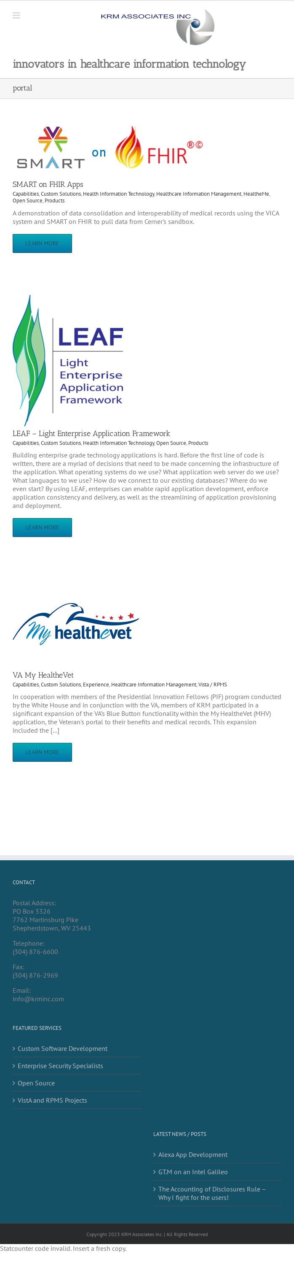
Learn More (42, 243)
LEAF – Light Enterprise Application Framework (91, 433)
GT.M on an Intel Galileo (193, 1171)
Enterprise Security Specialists (60, 1065)
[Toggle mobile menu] (17, 15)
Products (54, 200)
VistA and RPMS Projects (52, 1100)
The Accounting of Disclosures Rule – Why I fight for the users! (212, 1193)
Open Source (28, 200)
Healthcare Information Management (198, 193)
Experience (96, 684)
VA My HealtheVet (43, 675)
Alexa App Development (192, 1154)
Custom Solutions (61, 193)
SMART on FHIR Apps (48, 184)
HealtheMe (256, 193)
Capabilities (26, 193)
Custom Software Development (62, 1048)
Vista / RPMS (212, 684)
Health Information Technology (118, 193)
